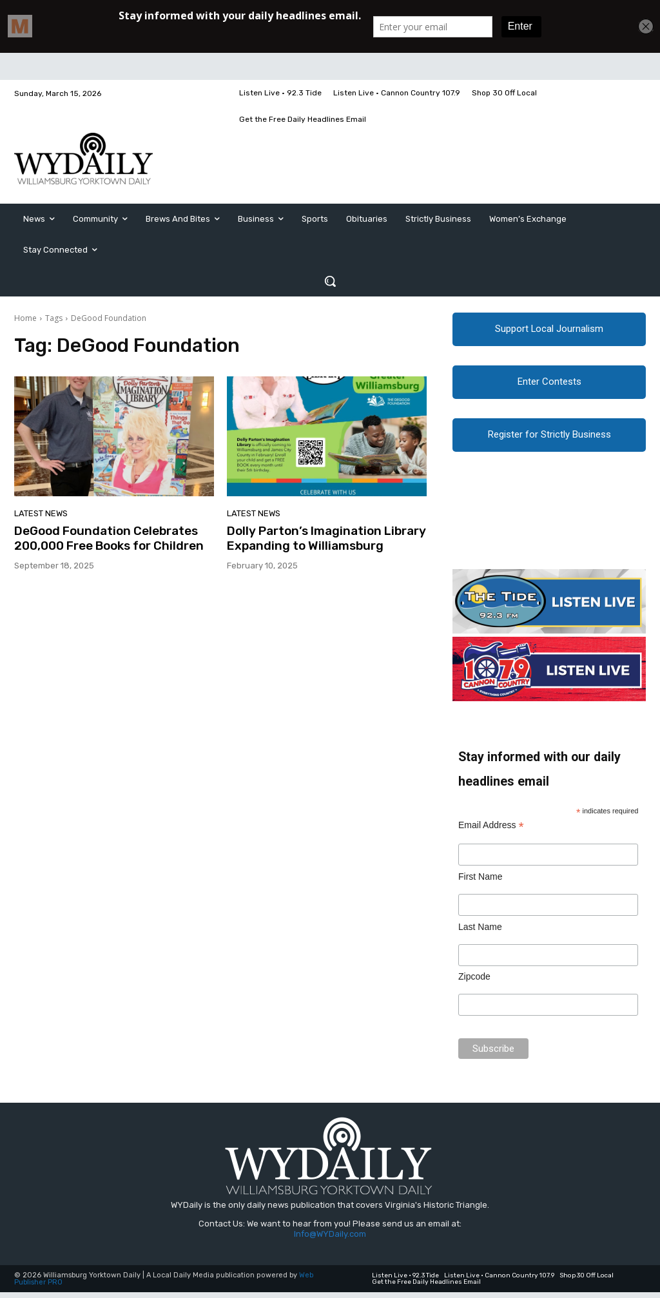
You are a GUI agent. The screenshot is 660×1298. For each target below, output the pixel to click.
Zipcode (474, 983)
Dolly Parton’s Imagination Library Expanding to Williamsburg (326, 538)
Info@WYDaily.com (330, 1240)
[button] (330, 281)
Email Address (491, 831)
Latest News (41, 513)
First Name (480, 882)
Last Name (480, 932)
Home (25, 318)
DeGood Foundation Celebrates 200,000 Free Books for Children (109, 538)
